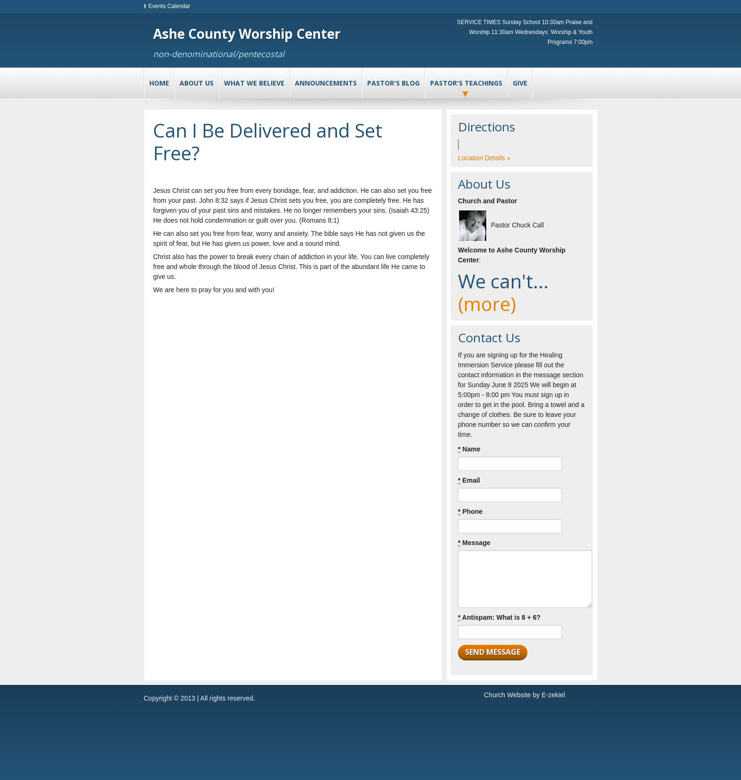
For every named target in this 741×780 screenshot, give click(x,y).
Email (469, 481)
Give (520, 82)
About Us (197, 82)
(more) (487, 304)
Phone (470, 512)
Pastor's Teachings (466, 82)
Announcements (326, 82)
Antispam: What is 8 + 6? (499, 618)
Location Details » (484, 158)
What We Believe (254, 82)
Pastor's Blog (393, 82)
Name (469, 449)
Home (159, 82)
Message (474, 543)
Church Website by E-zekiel (524, 695)
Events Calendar (169, 6)
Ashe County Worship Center (247, 34)
